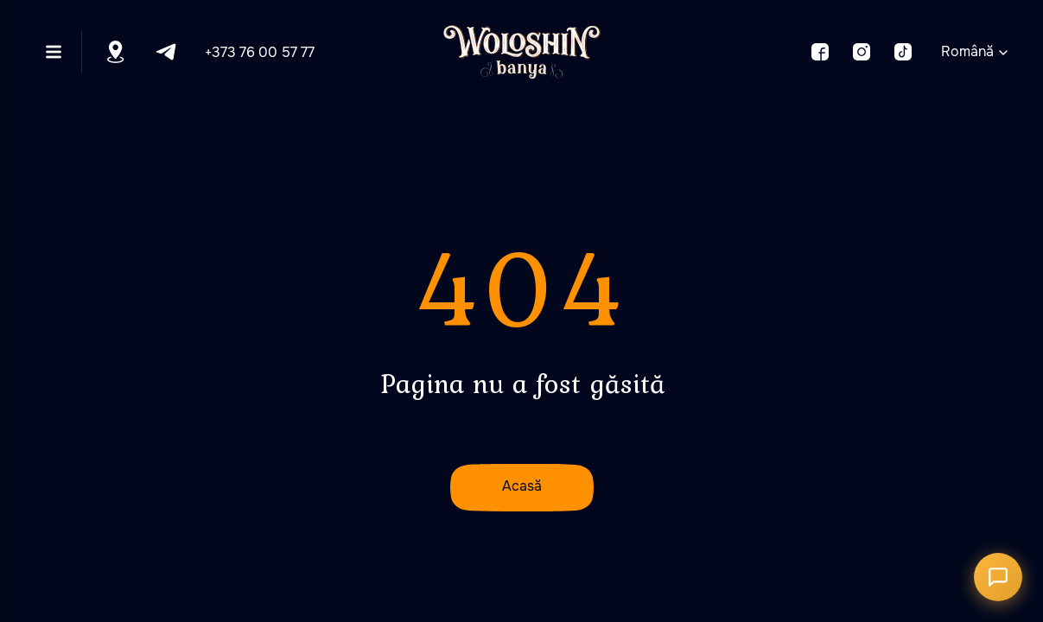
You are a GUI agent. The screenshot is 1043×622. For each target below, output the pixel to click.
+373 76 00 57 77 (260, 52)
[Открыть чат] (998, 577)
